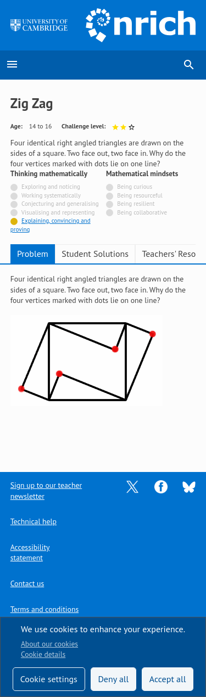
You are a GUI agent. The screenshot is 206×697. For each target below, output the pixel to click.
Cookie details (43, 654)
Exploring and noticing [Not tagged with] (50, 186)
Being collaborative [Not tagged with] (142, 212)
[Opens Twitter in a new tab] (132, 486)
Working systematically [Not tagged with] (51, 195)
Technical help (33, 521)
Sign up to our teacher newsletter (46, 490)
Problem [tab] (32, 253)
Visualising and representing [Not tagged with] (58, 212)
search (189, 64)
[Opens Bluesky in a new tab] (189, 486)
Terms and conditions (44, 609)
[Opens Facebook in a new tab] (161, 486)
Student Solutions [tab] (95, 253)
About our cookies (49, 644)
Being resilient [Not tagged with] (135, 203)
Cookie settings (48, 678)
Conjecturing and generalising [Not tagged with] (60, 203)
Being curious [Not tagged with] (134, 186)
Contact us (27, 583)
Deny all (113, 678)
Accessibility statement (30, 552)
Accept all (167, 678)
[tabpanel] (103, 360)
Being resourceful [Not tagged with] (139, 195)
